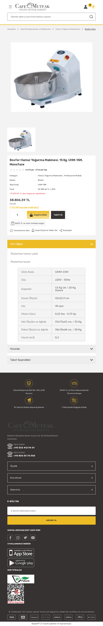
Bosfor (41, 180)
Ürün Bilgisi (16, 244)
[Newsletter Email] (51, 511)
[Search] (51, 17)
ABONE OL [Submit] (51, 520)
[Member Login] (85, 7)
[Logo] (32, 6)
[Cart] (93, 7)
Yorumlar (15, 348)
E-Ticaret (45, 624)
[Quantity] (17, 215)
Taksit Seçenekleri (20, 359)
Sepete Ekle (38, 215)
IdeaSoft (36, 623)
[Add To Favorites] (20, 230)
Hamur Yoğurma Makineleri (50, 176)
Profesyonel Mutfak (73, 176)
